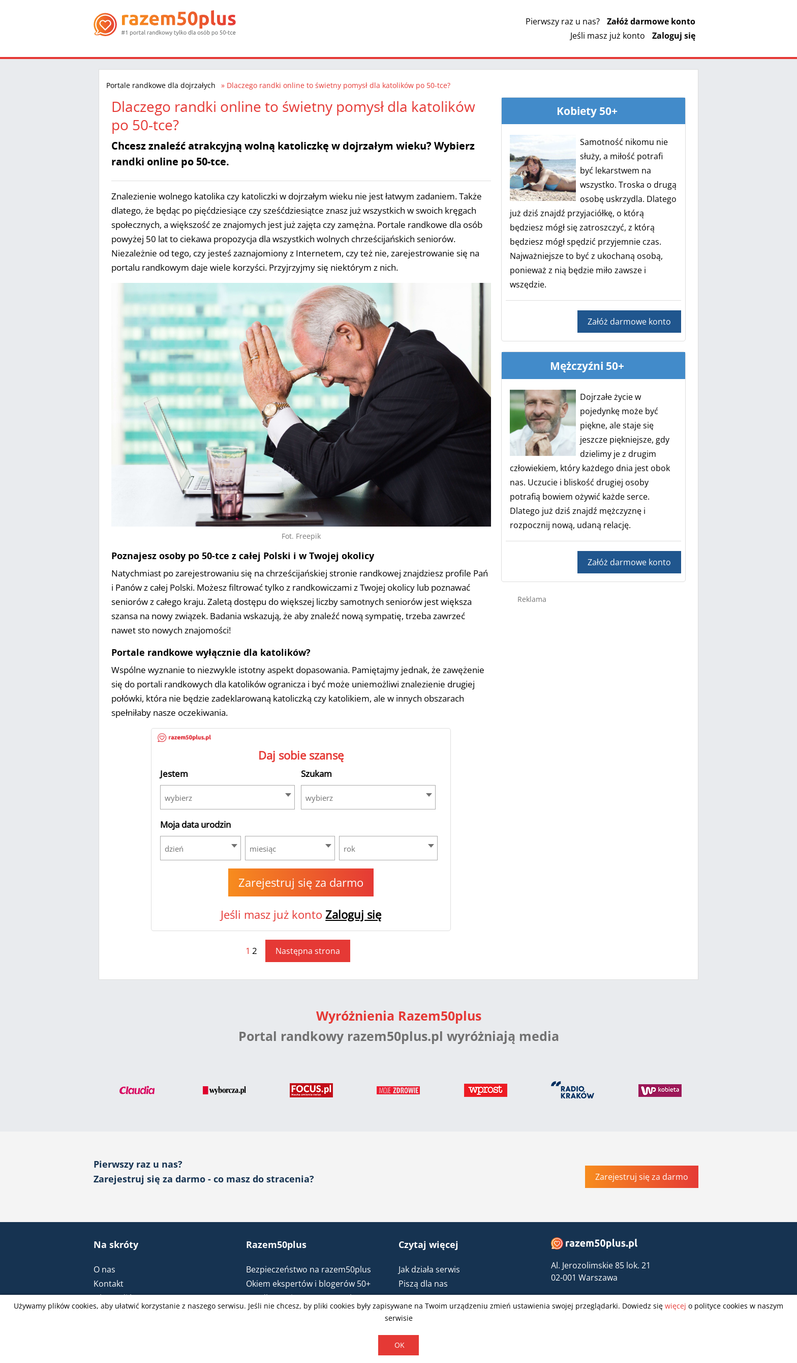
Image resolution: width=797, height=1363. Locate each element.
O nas (104, 1269)
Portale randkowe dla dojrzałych (161, 85)
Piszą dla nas (423, 1283)
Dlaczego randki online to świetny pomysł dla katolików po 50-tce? (338, 85)
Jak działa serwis (429, 1269)
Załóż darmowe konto (651, 21)
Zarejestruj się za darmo (300, 882)
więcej (675, 1306)
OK (399, 1345)
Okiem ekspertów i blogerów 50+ (308, 1283)
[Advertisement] (593, 773)
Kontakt (109, 1283)
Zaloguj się (673, 35)
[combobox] (227, 797)
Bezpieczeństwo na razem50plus (308, 1269)
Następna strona (307, 950)
